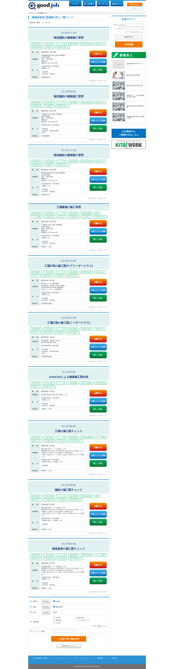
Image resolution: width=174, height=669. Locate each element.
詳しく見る (98, 70)
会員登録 (128, 44)
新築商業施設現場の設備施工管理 (135, 117)
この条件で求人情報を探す (69, 639)
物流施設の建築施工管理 (69, 37)
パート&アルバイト (82, 620)
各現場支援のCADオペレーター (135, 64)
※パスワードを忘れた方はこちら (133, 32)
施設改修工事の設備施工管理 (135, 106)
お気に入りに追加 (98, 62)
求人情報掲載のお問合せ (40, 658)
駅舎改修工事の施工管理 (135, 86)
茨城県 (56, 601)
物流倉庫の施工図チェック (68, 548)
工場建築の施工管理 (68, 207)
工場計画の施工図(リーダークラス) (68, 322)
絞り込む (46, 601)
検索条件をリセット (68, 646)
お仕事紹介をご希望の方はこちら (129, 133)
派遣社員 (57, 620)
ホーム (31, 13)
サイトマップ (61, 658)
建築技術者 (58, 607)
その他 (56, 623)
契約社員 (79, 618)
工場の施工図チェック (68, 431)
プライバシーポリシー (81, 658)
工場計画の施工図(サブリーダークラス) (68, 265)
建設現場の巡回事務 (133, 75)
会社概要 (100, 658)
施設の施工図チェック (68, 489)
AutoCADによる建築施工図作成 (68, 376)
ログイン (135, 8)
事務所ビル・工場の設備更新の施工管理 (135, 96)
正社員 (56, 618)
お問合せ (114, 658)
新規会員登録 (134, 4)
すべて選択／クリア (99, 626)
